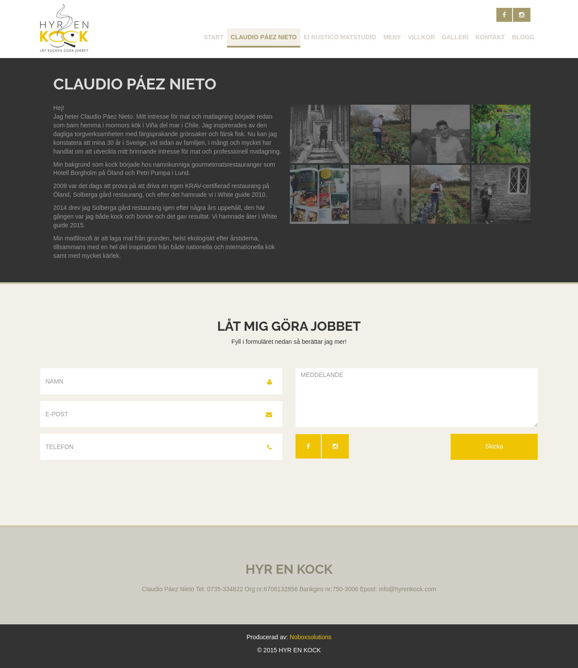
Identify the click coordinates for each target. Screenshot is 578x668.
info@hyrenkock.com (407, 589)
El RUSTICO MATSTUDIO (340, 37)
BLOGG (523, 37)
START (214, 37)
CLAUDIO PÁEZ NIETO (263, 37)
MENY (392, 37)
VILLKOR (421, 37)
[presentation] (362, 486)
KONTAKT (490, 37)
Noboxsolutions (311, 637)
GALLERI (455, 37)
